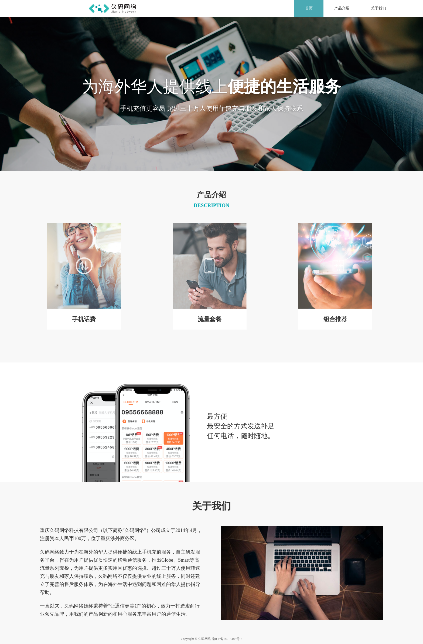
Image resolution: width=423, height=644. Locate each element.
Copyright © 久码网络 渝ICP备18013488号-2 (211, 639)
